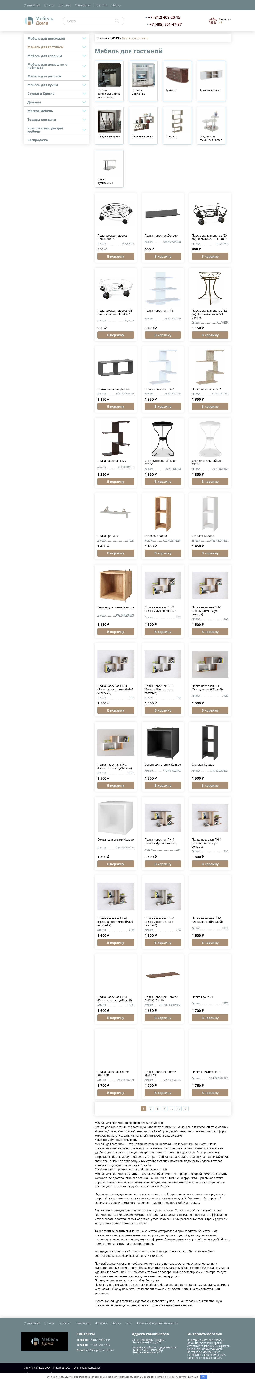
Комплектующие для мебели (45, 129)
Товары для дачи (41, 119)
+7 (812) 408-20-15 (164, 17)
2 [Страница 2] (150, 1109)
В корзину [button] (115, 256)
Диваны (34, 102)
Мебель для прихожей (46, 38)
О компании (32, 5)
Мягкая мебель (40, 111)
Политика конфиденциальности (157, 1323)
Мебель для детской (44, 76)
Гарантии (100, 5)
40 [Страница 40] (178, 1109)
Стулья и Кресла (41, 93)
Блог (128, 1323)
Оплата (49, 5)
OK (203, 1376)
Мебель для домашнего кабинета (47, 66)
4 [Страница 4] (164, 1109)
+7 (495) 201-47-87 (165, 24)
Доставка (65, 5)
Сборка (116, 5)
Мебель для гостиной (45, 47)
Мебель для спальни (44, 56)
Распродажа (37, 140)
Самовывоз (82, 5)
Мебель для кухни (42, 85)
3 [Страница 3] (157, 1109)
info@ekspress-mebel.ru (100, 1350)
